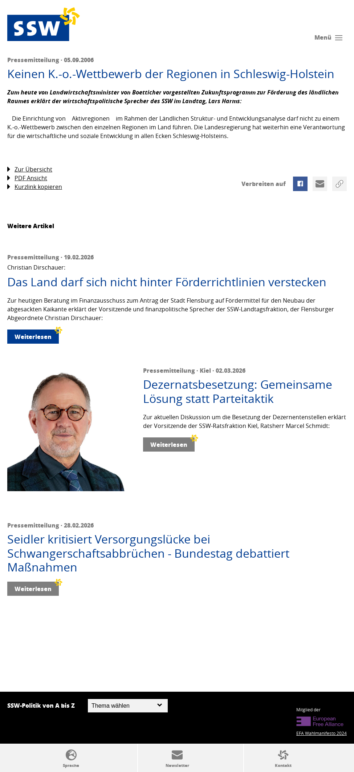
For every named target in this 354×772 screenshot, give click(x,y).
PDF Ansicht (27, 178)
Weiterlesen (37, 335)
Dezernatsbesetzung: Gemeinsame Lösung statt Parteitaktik (237, 391)
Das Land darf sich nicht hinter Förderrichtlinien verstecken (166, 282)
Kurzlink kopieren (34, 187)
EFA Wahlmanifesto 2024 (321, 733)
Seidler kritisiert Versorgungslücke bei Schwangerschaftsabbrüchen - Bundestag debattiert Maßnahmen (148, 553)
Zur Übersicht (29, 169)
